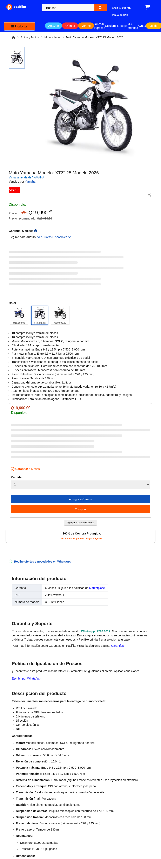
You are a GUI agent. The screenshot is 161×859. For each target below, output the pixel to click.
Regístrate (43, 764)
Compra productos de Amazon (22, 803)
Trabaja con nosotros (18, 763)
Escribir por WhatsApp (26, 678)
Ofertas (70, 25)
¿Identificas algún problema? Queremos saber (44, 703)
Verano (85, 25)
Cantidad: (17, 477)
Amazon (53, 25)
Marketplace (97, 588)
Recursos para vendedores (45, 787)
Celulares (111, 25)
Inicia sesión (44, 757)
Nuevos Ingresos (99, 25)
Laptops (122, 25)
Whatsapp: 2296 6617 (95, 631)
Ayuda (142, 25)
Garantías (117, 645)
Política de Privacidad (17, 790)
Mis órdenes (132, 25)
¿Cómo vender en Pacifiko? (46, 774)
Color (12, 303)
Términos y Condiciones (18, 777)
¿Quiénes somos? (22, 753)
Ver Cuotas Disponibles (54, 237)
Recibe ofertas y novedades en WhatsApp (43, 561)
